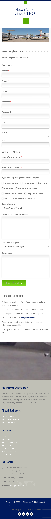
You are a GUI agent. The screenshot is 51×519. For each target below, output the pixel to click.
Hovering (43, 183)
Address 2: (6, 112)
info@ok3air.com (28, 318)
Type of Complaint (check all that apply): (20, 178)
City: (4, 122)
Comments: (7, 253)
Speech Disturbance (13, 193)
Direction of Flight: (10, 242)
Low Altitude (28, 183)
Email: (5, 91)
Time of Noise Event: (12, 167)
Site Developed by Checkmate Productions (25, 510)
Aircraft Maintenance (10, 419)
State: (4, 132)
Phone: (5, 81)
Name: (5, 70)
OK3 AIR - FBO (8, 416)
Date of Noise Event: (12, 157)
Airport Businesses (9, 442)
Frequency (8, 188)
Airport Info (6, 439)
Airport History (8, 445)
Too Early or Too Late (27, 188)
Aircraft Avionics (8, 422)
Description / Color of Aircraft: (15, 214)
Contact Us (6, 454)
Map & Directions (9, 451)
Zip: (3, 140)
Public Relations (8, 448)
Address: (6, 101)
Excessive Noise (11, 183)
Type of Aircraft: (9, 204)
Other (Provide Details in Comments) (19, 199)
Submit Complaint (14, 283)
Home (4, 436)
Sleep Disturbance (34, 193)
